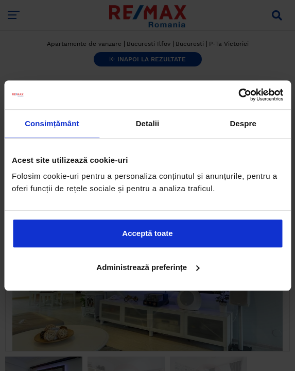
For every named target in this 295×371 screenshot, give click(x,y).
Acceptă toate (147, 233)
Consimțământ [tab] (52, 123)
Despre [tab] (243, 123)
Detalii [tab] (148, 123)
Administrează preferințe (147, 267)
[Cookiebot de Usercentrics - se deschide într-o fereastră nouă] (238, 95)
